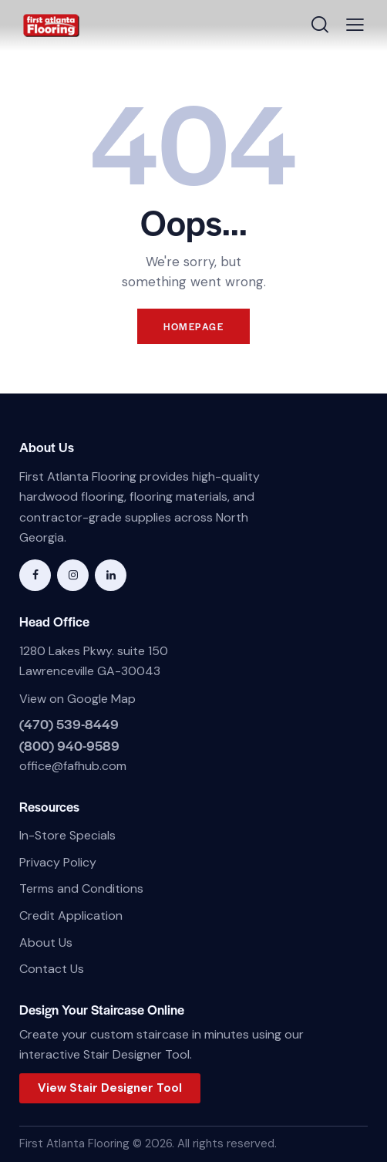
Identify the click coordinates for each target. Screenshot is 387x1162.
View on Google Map (77, 699)
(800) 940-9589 (69, 745)
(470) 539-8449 (69, 724)
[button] (355, 25)
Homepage (193, 326)
